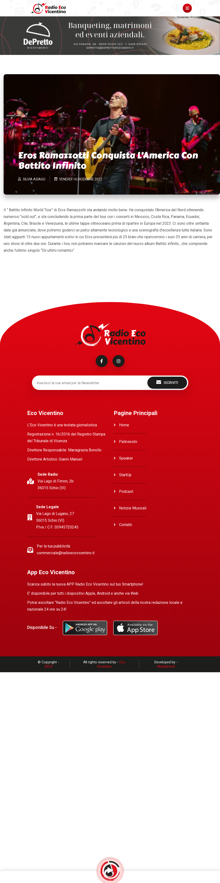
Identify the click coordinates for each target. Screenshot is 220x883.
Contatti (123, 524)
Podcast (123, 491)
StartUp (123, 475)
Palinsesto (125, 441)
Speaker (123, 458)
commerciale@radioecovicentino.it (65, 553)
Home (121, 425)
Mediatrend (166, 666)
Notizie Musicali (130, 508)
